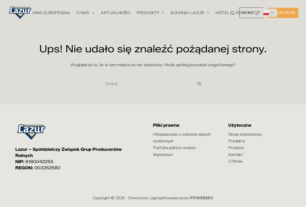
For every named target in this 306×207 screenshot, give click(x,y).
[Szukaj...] (148, 83)
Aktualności (115, 13)
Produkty (151, 13)
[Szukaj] (232, 13)
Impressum (163, 154)
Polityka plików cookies (174, 148)
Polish (266, 13)
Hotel (222, 13)
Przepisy (236, 148)
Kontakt (235, 154)
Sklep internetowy (245, 134)
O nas (86, 13)
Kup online (283, 13)
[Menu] (251, 12)
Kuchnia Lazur (190, 13)
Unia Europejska (51, 13)
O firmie (235, 161)
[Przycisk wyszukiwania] (199, 83)
